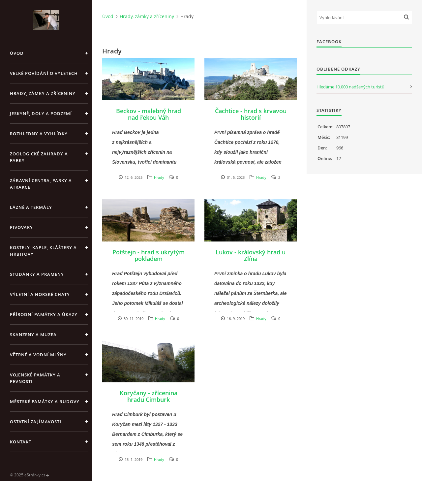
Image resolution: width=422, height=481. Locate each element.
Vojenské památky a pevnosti (35, 378)
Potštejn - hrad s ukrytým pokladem (148, 255)
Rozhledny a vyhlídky (39, 134)
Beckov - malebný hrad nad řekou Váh (148, 114)
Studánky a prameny (37, 274)
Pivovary (21, 227)
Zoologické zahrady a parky (39, 157)
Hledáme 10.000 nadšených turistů (350, 87)
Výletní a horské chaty (40, 294)
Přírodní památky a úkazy (43, 314)
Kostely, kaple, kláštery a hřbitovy (43, 250)
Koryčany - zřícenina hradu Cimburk (148, 396)
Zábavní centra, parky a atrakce (41, 183)
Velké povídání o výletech (44, 73)
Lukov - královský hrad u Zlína (251, 255)
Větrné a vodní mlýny (38, 355)
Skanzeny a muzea (33, 334)
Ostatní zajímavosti (35, 422)
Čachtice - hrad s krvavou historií (250, 114)
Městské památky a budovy (44, 401)
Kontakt (20, 442)
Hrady (159, 177)
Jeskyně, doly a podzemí (41, 113)
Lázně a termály (31, 207)
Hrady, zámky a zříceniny (42, 93)
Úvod (17, 53)
